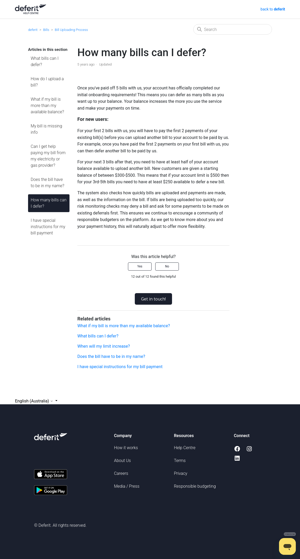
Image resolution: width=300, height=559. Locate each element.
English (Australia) (34, 401)
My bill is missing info (46, 129)
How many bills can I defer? (49, 203)
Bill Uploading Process (71, 30)
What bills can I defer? (44, 61)
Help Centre (184, 447)
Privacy (180, 473)
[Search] (232, 29)
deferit (33, 30)
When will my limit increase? (103, 346)
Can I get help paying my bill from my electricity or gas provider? (48, 156)
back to (272, 9)
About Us (122, 460)
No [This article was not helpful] (167, 266)
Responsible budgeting (195, 486)
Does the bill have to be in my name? (47, 182)
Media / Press (127, 486)
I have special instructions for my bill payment (48, 226)
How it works (126, 447)
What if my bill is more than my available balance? (47, 105)
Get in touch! (153, 299)
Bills (46, 30)
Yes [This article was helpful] (139, 266)
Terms (180, 460)
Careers (121, 473)
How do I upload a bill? (47, 82)
